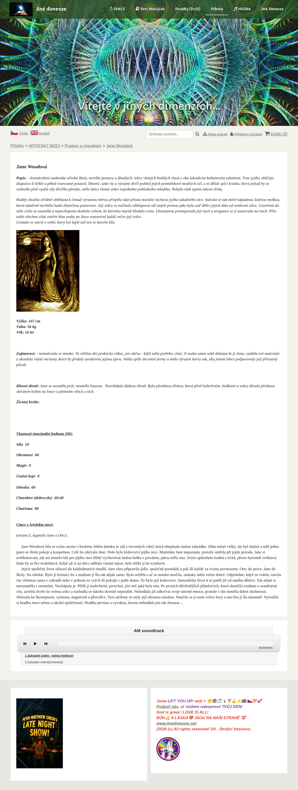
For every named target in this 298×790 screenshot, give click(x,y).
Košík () (276, 134)
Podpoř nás (167, 706)
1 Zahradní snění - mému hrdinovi (49, 655)
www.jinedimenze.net (176, 723)
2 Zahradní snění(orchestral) (44, 662)
